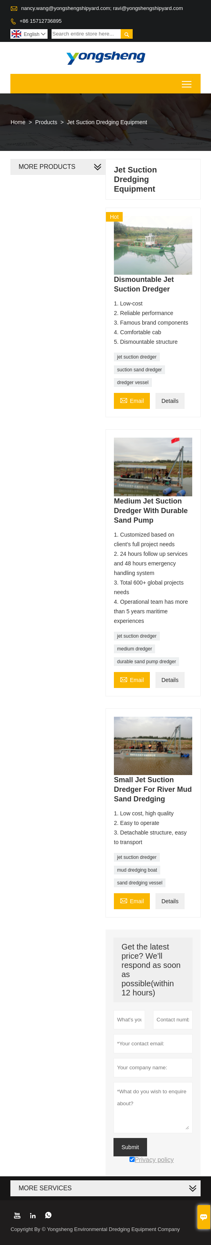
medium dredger (134, 649)
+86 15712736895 (41, 21)
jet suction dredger (137, 357)
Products (46, 122)
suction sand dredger (139, 370)
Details (170, 401)
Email (132, 400)
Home (17, 122)
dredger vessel (133, 382)
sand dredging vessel (139, 883)
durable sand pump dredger (146, 661)
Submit (130, 1147)
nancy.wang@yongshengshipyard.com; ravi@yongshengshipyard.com (102, 8)
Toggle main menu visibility (187, 81)
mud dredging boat (137, 870)
